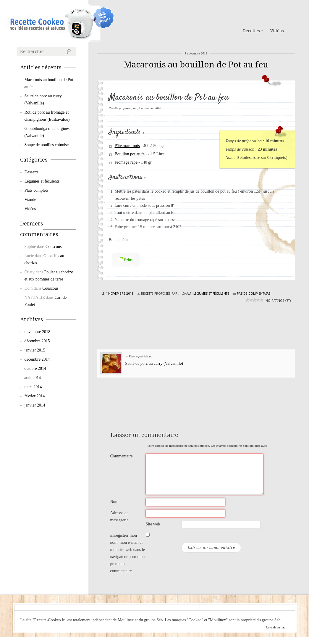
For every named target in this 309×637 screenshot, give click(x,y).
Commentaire (121, 456)
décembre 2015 (37, 341)
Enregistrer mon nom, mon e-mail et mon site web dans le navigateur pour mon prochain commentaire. (127, 553)
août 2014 (33, 377)
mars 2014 (33, 387)
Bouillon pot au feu (131, 154)
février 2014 (35, 396)
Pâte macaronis (127, 145)
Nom (114, 501)
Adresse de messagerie (119, 516)
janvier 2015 (35, 350)
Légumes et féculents (211, 294)
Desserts (31, 172)
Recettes (251, 30)
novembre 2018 (37, 332)
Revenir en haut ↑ (277, 627)
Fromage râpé (126, 162)
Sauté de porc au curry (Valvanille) (154, 363)
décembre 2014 (37, 359)
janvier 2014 (35, 405)
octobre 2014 (35, 368)
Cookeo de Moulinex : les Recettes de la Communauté (47, 23)
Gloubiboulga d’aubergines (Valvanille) (47, 132)
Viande (30, 199)
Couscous (54, 246)
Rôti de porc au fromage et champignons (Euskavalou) (47, 116)
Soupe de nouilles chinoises (47, 145)
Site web (153, 524)
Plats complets (36, 190)
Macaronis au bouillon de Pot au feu (196, 65)
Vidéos (277, 30)
